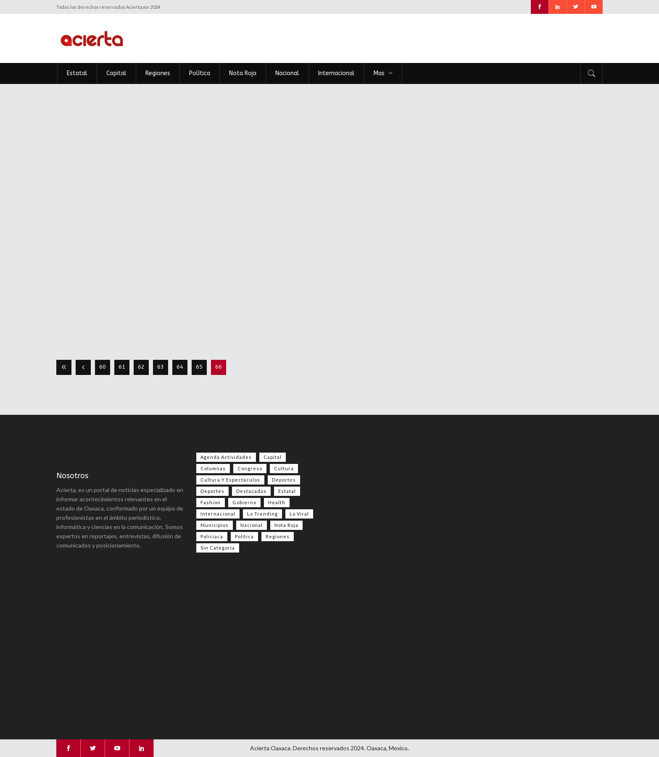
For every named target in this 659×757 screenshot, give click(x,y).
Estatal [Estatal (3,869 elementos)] (287, 491)
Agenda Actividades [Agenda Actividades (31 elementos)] (226, 457)
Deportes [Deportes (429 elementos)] (212, 491)
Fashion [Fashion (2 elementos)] (210, 502)
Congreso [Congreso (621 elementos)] (249, 468)
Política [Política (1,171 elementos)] (244, 536)
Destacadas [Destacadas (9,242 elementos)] (251, 491)
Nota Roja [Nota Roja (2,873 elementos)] (286, 525)
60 (102, 367)
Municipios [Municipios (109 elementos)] (214, 525)
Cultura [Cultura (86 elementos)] (284, 468)
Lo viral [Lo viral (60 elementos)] (299, 513)
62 (141, 367)
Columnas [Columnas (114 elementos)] (213, 468)
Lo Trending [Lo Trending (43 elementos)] (262, 513)
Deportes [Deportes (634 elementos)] (284, 479)
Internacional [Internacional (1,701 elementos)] (217, 513)
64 (180, 367)
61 (122, 367)
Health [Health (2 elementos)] (276, 502)
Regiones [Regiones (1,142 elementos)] (278, 536)
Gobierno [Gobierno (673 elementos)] (244, 502)
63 (160, 367)
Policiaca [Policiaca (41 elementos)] (211, 536)
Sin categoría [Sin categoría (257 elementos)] (217, 547)
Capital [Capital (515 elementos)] (273, 457)
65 (199, 367)
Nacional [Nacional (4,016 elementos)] (251, 525)
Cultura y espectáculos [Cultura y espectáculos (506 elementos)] (230, 479)
